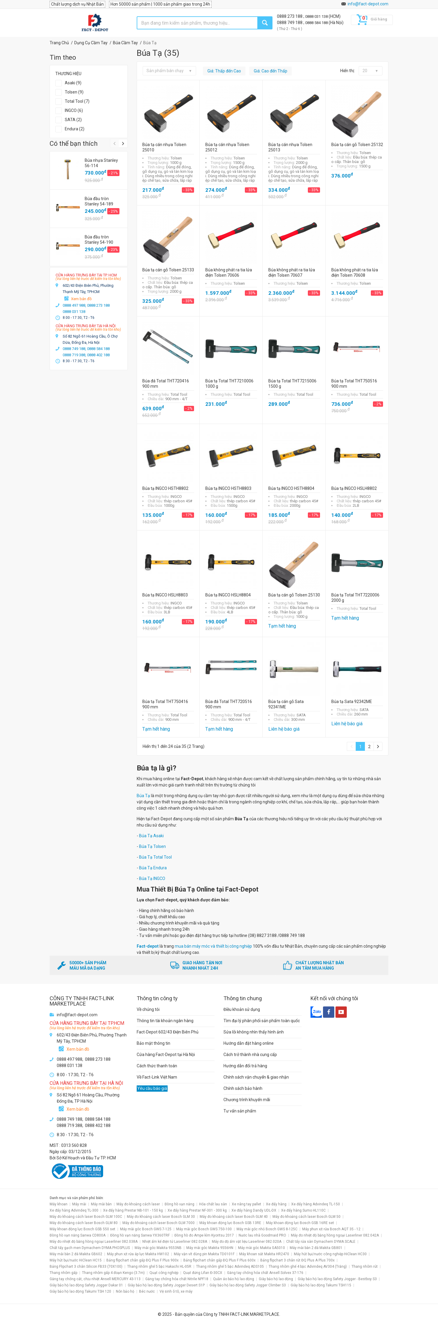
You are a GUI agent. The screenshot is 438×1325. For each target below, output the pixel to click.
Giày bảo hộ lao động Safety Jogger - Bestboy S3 (337, 1279)
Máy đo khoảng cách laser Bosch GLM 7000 (158, 1223)
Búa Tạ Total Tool (155, 857)
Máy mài (79, 1204)
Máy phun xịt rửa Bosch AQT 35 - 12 (331, 1229)
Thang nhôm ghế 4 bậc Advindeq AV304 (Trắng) (308, 1266)
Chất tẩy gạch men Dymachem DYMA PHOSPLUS (90, 1248)
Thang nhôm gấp (63, 1273)
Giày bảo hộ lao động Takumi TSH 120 (80, 1291)
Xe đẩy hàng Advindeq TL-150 (315, 1204)
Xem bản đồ (81, 299)
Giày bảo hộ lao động (276, 1279)
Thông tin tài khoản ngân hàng (165, 1020)
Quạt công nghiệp (163, 1273)
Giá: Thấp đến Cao (224, 71)
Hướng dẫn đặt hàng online (248, 1043)
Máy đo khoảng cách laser (138, 1204)
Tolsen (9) (74, 92)
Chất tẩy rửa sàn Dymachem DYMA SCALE (320, 1241)
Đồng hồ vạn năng (179, 1204)
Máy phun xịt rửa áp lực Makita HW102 (138, 1254)
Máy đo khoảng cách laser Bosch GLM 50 (306, 1217)
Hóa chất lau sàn (213, 1204)
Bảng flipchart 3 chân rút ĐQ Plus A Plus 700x (297, 1260)
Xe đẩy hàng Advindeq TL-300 (74, 1210)
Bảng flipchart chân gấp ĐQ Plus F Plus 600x (219, 1260)
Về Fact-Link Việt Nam (157, 1077)
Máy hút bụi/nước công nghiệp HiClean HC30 (330, 1254)
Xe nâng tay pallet (246, 1204)
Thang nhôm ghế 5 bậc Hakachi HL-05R (159, 1266)
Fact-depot (148, 946)
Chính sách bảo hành (242, 1088)
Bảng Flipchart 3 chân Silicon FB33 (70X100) (86, 1266)
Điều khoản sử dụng (241, 1009)
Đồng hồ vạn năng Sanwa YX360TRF (140, 1235)
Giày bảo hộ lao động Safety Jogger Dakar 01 (86, 1285)
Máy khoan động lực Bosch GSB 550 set (82, 1229)
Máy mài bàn (101, 1204)
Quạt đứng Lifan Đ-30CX (202, 1273)
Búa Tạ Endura (153, 867)
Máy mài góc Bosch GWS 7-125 (145, 1229)
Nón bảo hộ (125, 1291)
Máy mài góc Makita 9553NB (158, 1248)
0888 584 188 (317, 22)
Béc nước (147, 1291)
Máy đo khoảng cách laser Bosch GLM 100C (86, 1217)
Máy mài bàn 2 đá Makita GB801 (316, 1248)
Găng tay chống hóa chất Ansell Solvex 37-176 (265, 1273)
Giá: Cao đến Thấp (270, 71)
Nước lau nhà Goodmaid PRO (262, 1235)
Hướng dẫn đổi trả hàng (245, 1065)
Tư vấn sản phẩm (239, 1111)
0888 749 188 (290, 22)
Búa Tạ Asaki (151, 835)
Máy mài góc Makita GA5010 (261, 1248)
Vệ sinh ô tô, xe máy (176, 1291)
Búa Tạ (143, 795)
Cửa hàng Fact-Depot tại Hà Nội (166, 1054)
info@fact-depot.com (368, 3)
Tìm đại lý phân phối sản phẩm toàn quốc (261, 1020)
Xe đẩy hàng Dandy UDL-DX (253, 1210)
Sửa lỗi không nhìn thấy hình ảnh (253, 1032)
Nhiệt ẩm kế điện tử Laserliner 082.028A (174, 1241)
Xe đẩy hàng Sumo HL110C (303, 1210)
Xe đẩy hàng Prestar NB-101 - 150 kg (133, 1210)
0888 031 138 (317, 16)
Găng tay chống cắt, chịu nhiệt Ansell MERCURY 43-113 (95, 1279)
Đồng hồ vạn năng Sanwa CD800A (77, 1235)
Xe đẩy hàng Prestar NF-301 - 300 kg (197, 1210)
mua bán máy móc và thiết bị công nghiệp (213, 946)
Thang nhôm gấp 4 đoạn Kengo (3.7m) (113, 1273)
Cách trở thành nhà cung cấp (250, 1054)
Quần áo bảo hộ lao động (233, 1279)
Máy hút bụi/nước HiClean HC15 (76, 1260)
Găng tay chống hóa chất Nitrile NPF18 (176, 1279)
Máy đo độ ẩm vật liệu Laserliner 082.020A (246, 1241)
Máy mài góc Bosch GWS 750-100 (204, 1229)
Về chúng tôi (148, 1009)
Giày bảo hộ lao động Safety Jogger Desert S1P (166, 1285)
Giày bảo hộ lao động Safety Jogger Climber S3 (247, 1285)
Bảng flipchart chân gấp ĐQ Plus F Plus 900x (142, 1260)
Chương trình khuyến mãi (246, 1099)
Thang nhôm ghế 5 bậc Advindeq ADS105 (230, 1266)
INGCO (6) (74, 110)
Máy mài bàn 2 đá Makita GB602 (76, 1254)
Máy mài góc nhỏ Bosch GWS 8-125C (267, 1229)
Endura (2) (74, 128)
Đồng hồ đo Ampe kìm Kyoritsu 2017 (204, 1235)
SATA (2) (73, 119)
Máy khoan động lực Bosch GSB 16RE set (300, 1223)
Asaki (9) (73, 82)
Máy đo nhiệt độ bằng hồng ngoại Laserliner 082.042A (335, 1235)
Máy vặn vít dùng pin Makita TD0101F (204, 1254)
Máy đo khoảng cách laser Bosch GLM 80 (84, 1223)
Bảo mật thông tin (153, 1043)
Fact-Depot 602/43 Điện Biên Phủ (167, 1032)
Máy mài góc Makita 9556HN (209, 1248)
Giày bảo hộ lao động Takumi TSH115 (321, 1285)
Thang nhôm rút (365, 1266)
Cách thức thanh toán (157, 1065)
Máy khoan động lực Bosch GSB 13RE (230, 1223)
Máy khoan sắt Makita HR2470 (264, 1254)
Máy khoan (58, 1204)
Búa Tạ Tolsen (152, 846)
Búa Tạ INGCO (152, 878)
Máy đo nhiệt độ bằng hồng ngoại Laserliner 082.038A (94, 1241)
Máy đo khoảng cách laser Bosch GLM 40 (234, 1217)
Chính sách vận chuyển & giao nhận (256, 1077)
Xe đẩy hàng (276, 1204)
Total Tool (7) (77, 101)
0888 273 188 (290, 16)
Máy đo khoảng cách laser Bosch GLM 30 (161, 1217)
